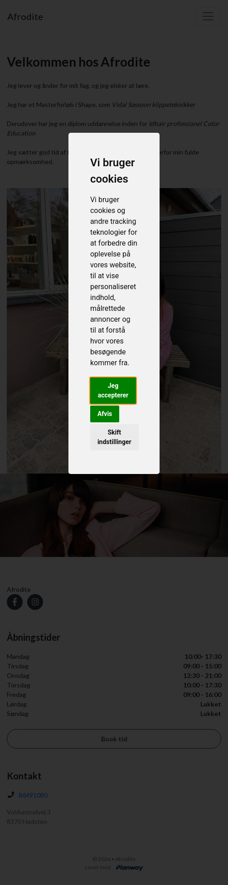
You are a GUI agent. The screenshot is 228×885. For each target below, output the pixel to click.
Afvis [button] (104, 413)
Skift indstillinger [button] (114, 437)
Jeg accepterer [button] (113, 390)
